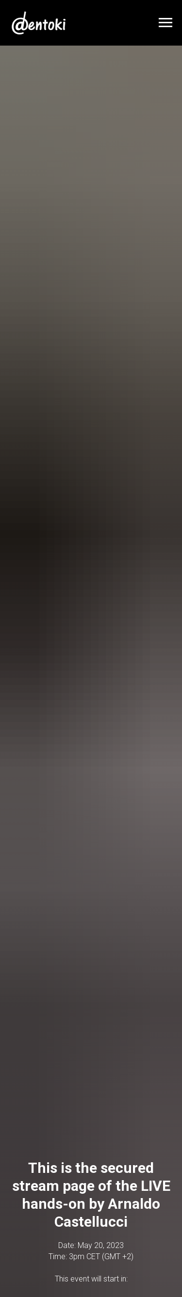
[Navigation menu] (165, 23)
